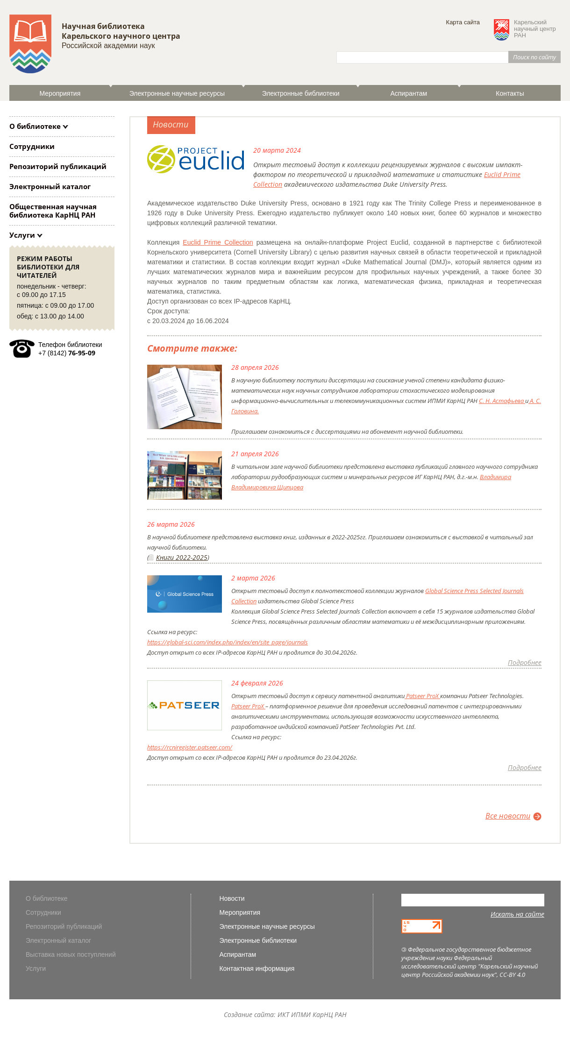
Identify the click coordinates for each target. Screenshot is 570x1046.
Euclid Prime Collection (218, 242)
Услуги (22, 235)
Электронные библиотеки (301, 93)
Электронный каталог (50, 186)
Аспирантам (408, 93)
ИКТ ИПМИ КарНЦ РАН (312, 1014)
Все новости (507, 816)
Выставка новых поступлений (71, 954)
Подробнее (525, 662)
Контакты (510, 93)
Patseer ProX (422, 696)
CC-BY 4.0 (512, 974)
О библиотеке (35, 126)
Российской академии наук (108, 45)
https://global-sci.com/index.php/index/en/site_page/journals (227, 642)
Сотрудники (32, 146)
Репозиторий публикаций (58, 166)
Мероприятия (60, 93)
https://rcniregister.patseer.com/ (189, 747)
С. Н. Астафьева (502, 400)
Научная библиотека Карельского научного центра (121, 31)
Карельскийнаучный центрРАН (535, 29)
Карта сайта (463, 22)
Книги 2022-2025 (181, 557)
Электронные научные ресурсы (177, 93)
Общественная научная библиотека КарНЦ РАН (53, 210)
